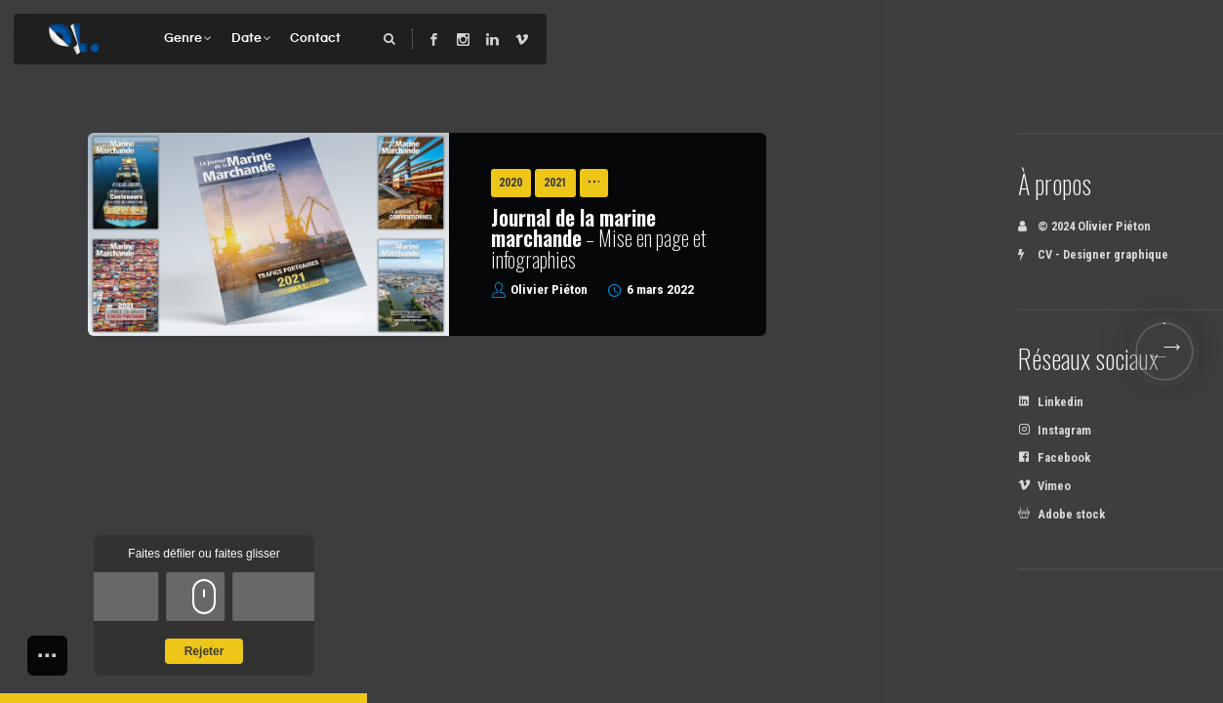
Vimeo (1044, 485)
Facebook (1054, 457)
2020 (510, 182)
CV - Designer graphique (1093, 254)
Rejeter (204, 651)
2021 (555, 182)
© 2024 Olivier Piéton (1084, 226)
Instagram (1054, 430)
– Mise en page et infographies (599, 237)
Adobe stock (1061, 514)
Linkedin (1050, 401)
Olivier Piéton (549, 289)
